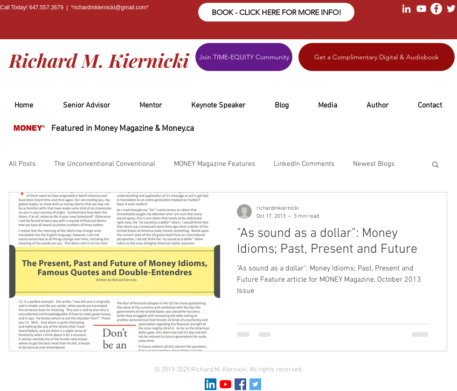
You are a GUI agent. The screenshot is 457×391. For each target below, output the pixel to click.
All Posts (22, 164)
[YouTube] (225, 384)
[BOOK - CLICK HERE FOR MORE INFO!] (276, 12)
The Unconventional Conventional (104, 164)
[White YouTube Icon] (421, 8)
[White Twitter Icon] (451, 8)
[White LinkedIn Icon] (406, 8)
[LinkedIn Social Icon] (210, 384)
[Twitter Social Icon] (255, 384)
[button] (435, 165)
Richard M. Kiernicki (99, 60)
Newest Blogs (374, 164)
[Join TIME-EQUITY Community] (243, 57)
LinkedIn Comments (304, 164)
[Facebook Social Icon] (240, 384)
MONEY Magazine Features (214, 164)
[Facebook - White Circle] (436, 8)
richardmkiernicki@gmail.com (109, 7)
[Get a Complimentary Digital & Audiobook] (376, 57)
